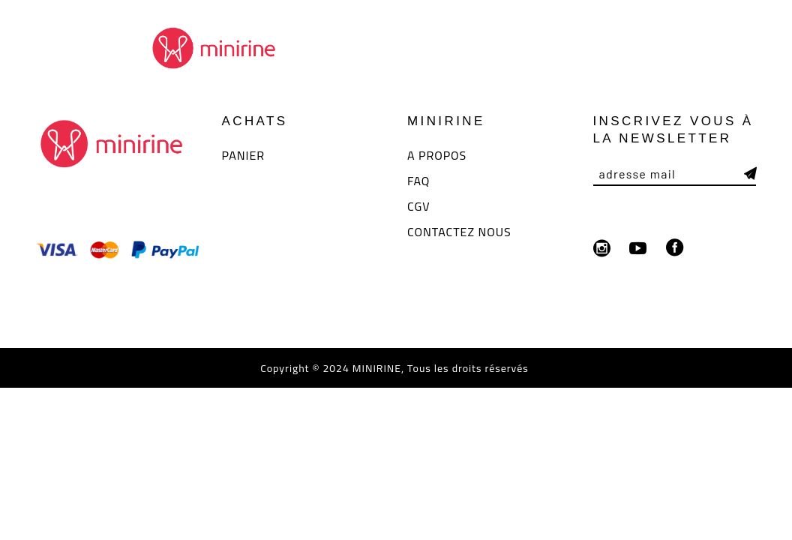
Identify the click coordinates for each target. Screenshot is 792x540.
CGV (418, 206)
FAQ (418, 181)
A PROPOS (436, 155)
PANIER (244, 155)
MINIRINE (375, 368)
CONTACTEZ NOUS (459, 231)
